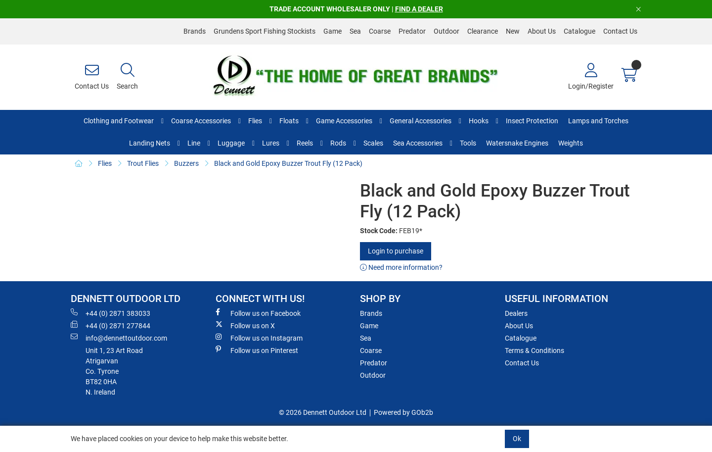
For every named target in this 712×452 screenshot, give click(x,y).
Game (332, 31)
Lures (270, 143)
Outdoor (446, 31)
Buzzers (186, 163)
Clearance (482, 31)
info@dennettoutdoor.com (119, 337)
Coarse (380, 31)
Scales (373, 143)
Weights (570, 143)
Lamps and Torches (598, 121)
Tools (468, 143)
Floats (289, 121)
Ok (517, 439)
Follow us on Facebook (258, 312)
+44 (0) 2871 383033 (110, 312)
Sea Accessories (418, 143)
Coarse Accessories (201, 121)
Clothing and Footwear (119, 121)
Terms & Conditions (534, 350)
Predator (412, 31)
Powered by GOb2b (403, 412)
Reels (305, 143)
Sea (355, 31)
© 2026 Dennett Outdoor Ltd (322, 412)
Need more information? (401, 267)
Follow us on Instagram (259, 337)
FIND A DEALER (419, 9)
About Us (542, 31)
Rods (338, 143)
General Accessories (420, 121)
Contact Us (620, 31)
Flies (255, 121)
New (513, 31)
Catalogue (579, 31)
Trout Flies (143, 163)
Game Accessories (344, 121)
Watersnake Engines (517, 143)
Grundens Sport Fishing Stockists (264, 31)
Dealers (516, 313)
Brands (194, 31)
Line (193, 143)
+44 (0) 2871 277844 (110, 325)
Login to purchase (395, 251)
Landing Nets (149, 143)
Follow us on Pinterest (257, 350)
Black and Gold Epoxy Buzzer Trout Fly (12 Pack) (288, 163)
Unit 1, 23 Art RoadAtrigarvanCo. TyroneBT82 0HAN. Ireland (114, 371)
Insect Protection (532, 121)
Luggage (231, 143)
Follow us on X (245, 325)
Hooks (479, 121)
